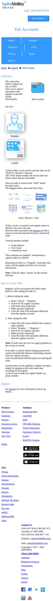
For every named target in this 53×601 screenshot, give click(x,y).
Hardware (6, 416)
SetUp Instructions (10, 476)
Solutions (13, 47)
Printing (5, 488)
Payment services (9, 424)
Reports (5, 492)
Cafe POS (27, 416)
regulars (36, 230)
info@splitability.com (41, 538)
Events (26, 436)
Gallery (24, 574)
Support (14, 68)
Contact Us (26, 525)
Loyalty (14, 163)
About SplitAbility (30, 553)
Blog (23, 570)
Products (32, 40)
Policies (24, 578)
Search (24, 582)
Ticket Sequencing (31, 428)
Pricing (11, 54)
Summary (25, 557)
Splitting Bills (8, 516)
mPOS (4, 512)
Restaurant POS (30, 412)
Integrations (7, 428)
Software (6, 432)
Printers (5, 420)
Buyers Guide (8, 504)
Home (11, 40)
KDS (25, 420)
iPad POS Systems (31, 440)
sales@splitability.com (37, 543)
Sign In (11, 61)
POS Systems (8, 412)
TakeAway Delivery (32, 432)
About (32, 54)
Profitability (7, 496)
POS (33, 47)
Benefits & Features (30, 562)
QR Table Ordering (31, 424)
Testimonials (27, 566)
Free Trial (6, 436)
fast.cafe (5, 508)
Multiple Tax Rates (10, 500)
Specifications (8, 484)
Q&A (4, 520)
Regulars (15, 136)
